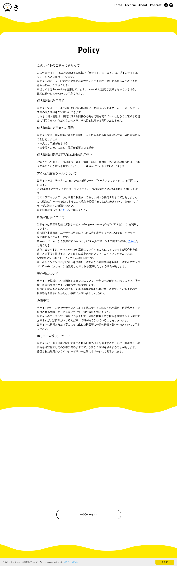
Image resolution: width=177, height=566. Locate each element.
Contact (156, 5)
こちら (64, 210)
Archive (130, 5)
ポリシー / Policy (71, 562)
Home (117, 5)
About (142, 5)
